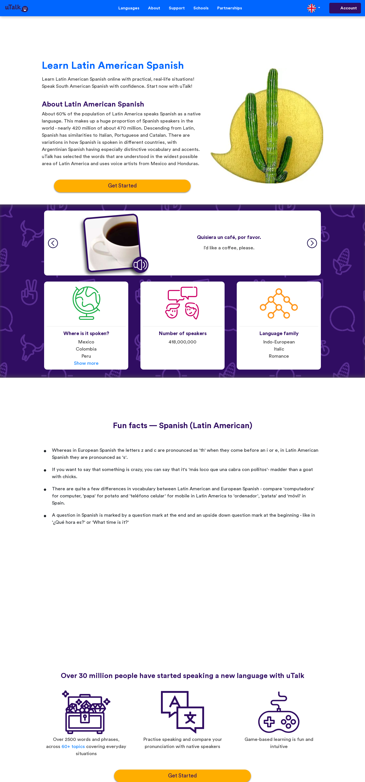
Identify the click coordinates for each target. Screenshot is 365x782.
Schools (201, 8)
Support (177, 8)
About (154, 8)
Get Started (122, 185)
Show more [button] (86, 363)
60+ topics (73, 746)
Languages (128, 8)
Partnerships (229, 8)
